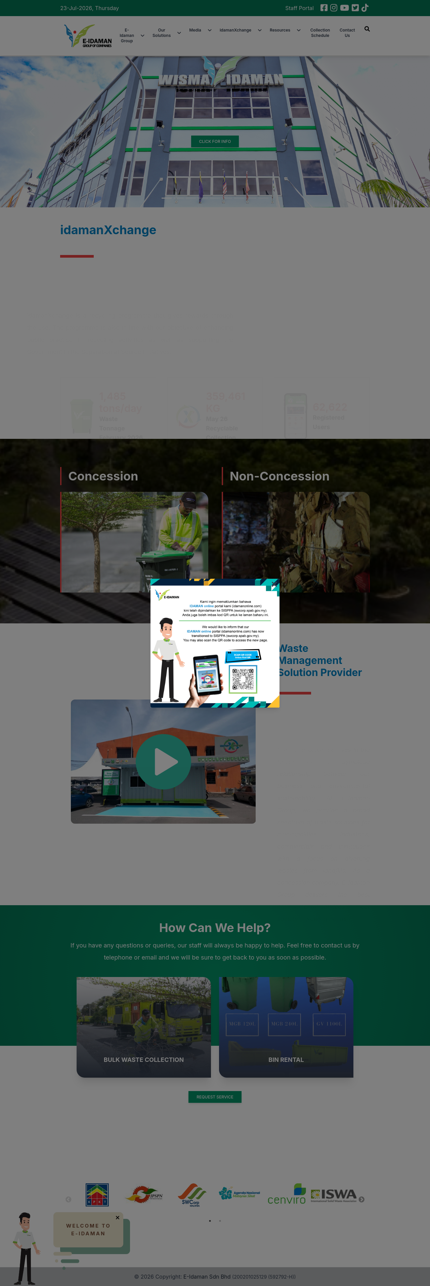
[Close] (274, 584)
